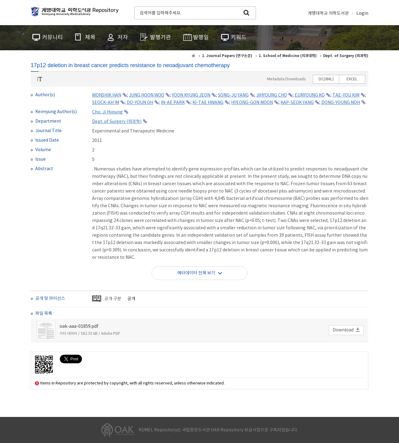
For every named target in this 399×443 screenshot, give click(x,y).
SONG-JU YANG (233, 95)
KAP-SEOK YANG (297, 102)
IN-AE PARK (173, 102)
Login (362, 13)
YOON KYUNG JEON (191, 95)
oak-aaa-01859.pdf (79, 326)
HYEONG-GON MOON (252, 102)
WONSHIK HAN (106, 95)
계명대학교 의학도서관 (328, 13)
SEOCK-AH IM (105, 102)
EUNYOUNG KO (310, 95)
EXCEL (352, 79)
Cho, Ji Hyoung (107, 112)
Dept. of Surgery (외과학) (116, 121)
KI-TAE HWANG (207, 102)
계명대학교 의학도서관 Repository (76, 12)
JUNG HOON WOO (146, 95)
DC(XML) (326, 79)
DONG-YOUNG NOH (340, 102)
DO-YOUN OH (140, 102)
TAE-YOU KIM (345, 95)
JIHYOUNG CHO (271, 95)
